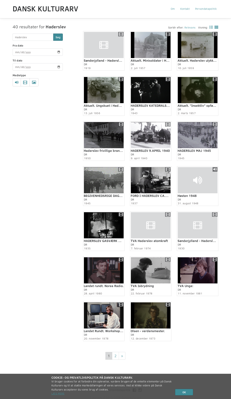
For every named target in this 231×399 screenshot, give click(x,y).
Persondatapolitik (206, 8)
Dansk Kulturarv (45, 8)
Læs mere (57, 393)
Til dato (17, 60)
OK (184, 392)
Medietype (19, 75)
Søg (58, 37)
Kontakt (185, 8)
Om (173, 8)
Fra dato (18, 45)
